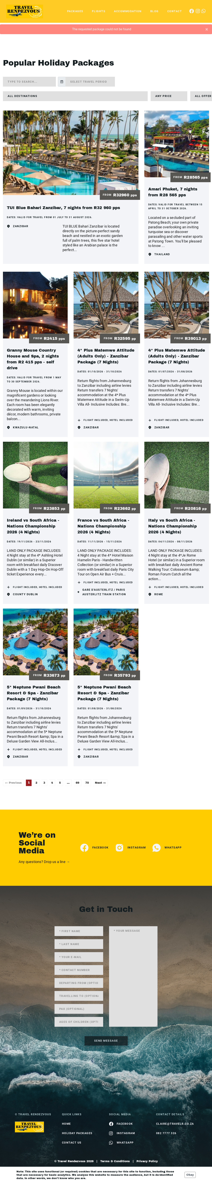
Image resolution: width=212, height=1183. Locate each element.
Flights (99, 11)
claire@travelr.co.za (175, 1123)
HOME (66, 1123)
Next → (100, 782)
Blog (154, 11)
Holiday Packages (77, 1133)
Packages (75, 11)
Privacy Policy (147, 1161)
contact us (72, 1142)
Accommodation (128, 11)
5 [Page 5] (60, 782)
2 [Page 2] (36, 782)
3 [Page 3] (44, 782)
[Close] (206, 29)
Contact (174, 11)
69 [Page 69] (77, 782)
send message (106, 1040)
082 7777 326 (166, 1133)
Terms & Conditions (115, 1161)
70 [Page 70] (87, 782)
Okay (190, 1174)
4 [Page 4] (52, 782)
